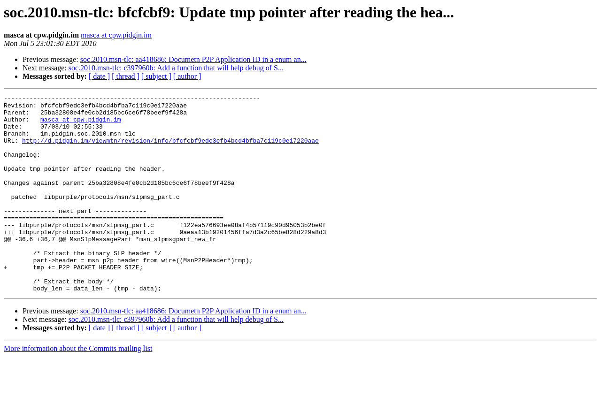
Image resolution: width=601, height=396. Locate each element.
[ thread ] (125, 76)
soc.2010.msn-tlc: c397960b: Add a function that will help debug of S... (176, 68)
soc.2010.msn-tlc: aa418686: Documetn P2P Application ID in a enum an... (193, 59)
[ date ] (99, 76)
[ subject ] (156, 76)
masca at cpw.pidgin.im (116, 35)
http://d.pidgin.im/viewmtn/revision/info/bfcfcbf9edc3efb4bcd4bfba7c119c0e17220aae (170, 150)
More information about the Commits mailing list (78, 388)
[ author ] (187, 76)
